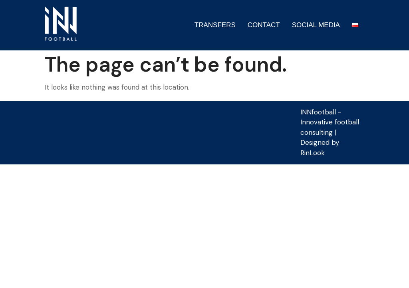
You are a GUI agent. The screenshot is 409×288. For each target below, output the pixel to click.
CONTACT (264, 25)
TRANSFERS (215, 25)
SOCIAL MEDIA (316, 25)
